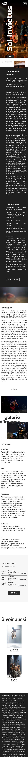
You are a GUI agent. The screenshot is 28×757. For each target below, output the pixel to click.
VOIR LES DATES (13, 279)
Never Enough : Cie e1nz (16, 736)
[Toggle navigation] (25, 3)
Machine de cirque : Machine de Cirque (13, 732)
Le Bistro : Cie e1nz (7, 726)
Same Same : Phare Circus (10, 744)
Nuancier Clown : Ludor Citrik (10, 737)
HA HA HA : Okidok (7, 714)
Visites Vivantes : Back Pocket (17, 754)
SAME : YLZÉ (21, 742)
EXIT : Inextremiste (13, 705)
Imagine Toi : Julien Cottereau (16, 715)
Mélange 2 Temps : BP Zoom (10, 734)
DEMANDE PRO (22, 573)
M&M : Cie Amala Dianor (18, 731)
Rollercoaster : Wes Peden (9, 742)
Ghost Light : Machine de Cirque (16, 712)
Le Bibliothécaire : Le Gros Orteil (15, 724)
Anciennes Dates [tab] (8, 566)
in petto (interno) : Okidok (9, 717)
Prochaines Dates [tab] (8, 564)
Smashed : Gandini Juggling (15, 749)
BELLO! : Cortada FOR (15, 697)
